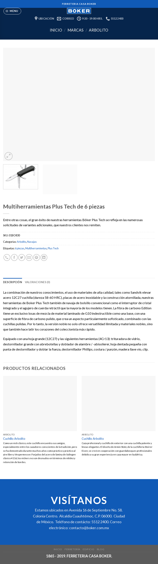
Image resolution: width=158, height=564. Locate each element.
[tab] (12, 282)
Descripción (12, 282)
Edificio (88, 549)
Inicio (56, 30)
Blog (100, 549)
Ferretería (72, 549)
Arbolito (98, 30)
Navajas (32, 241)
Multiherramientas (36, 248)
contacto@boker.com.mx (89, 527)
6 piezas (19, 248)
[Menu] (12, 11)
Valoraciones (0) (37, 282)
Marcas (75, 30)
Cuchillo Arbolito (14, 438)
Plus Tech (53, 248)
